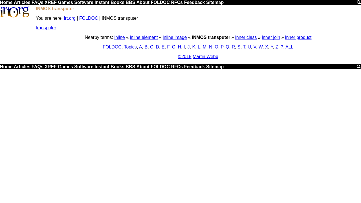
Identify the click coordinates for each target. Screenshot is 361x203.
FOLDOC (160, 2)
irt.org (70, 18)
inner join (271, 37)
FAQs (37, 2)
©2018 (184, 56)
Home (6, 2)
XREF (51, 2)
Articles (22, 2)
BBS (130, 2)
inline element (144, 37)
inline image (175, 37)
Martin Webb (205, 56)
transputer (46, 27)
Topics (130, 47)
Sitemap (215, 2)
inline (119, 37)
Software (83, 2)
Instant (101, 2)
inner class (246, 37)
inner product (298, 37)
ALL (289, 47)
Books (117, 2)
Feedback (194, 2)
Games (65, 2)
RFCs (177, 2)
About (143, 2)
